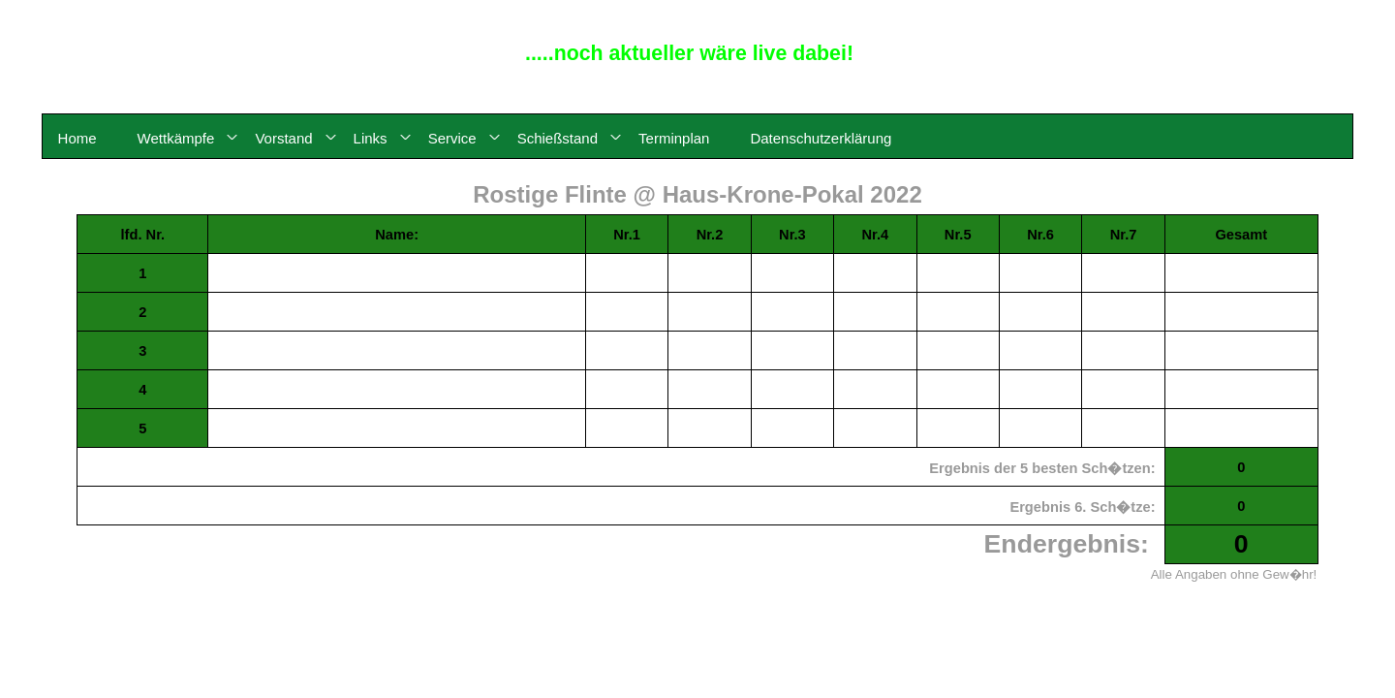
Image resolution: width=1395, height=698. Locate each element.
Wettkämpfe (176, 138)
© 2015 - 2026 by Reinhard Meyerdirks (1310, 13)
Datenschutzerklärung (820, 138)
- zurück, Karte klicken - (698, 613)
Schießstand (557, 138)
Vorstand (283, 138)
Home (77, 138)
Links (371, 138)
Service (452, 138)
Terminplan (673, 138)
